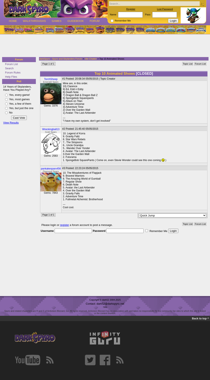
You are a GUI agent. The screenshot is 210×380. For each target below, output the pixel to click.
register (64, 225)
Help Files (11, 76)
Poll (19, 81)
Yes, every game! (19, 94)
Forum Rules (12, 72)
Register (130, 9)
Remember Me (123, 20)
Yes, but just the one (21, 108)
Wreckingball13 (50, 129)
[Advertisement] (103, 45)
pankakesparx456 (51, 168)
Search (9, 68)
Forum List (11, 64)
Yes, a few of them (20, 103)
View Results (11, 122)
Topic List (187, 64)
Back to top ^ (200, 318)
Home (13, 21)
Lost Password (165, 9)
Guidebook (75, 21)
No (10, 112)
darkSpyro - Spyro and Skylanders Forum (60, 58)
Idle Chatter (91, 58)
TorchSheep (51, 79)
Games (56, 21)
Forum (95, 21)
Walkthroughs (34, 21)
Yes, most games (19, 99)
